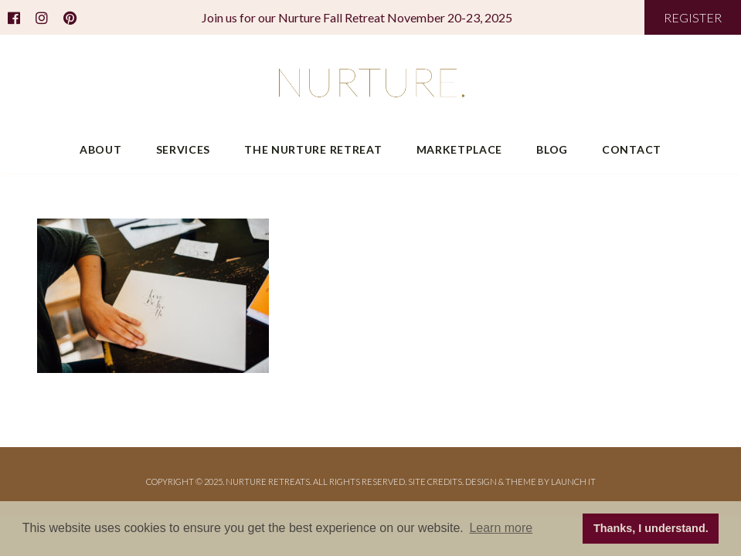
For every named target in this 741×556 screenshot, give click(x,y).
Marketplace (459, 149)
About (101, 149)
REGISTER (693, 17)
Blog (552, 149)
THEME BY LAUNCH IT (550, 481)
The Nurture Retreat (313, 149)
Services (183, 149)
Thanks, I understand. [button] (651, 528)
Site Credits (435, 481)
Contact (631, 149)
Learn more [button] (500, 527)
